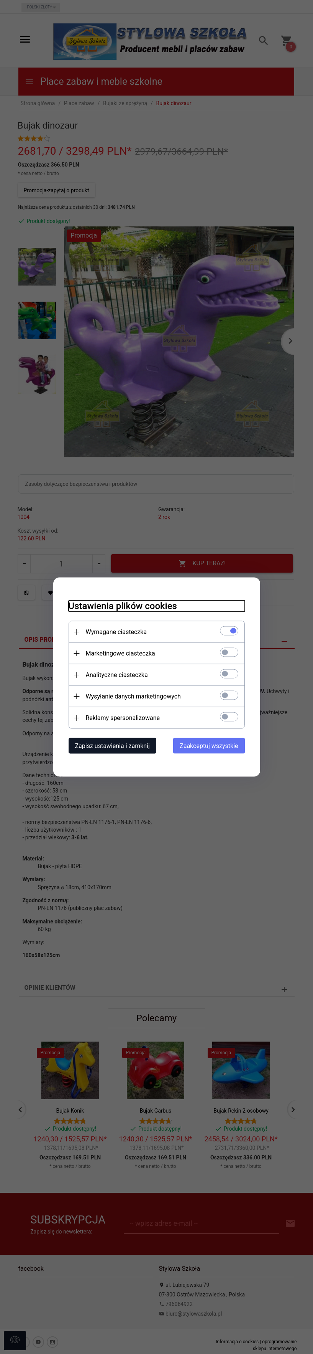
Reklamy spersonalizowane (123, 718)
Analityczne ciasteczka (117, 675)
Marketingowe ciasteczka (120, 653)
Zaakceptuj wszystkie (209, 746)
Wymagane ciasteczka (116, 632)
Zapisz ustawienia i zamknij (112, 746)
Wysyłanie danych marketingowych (133, 696)
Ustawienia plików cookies (123, 606)
